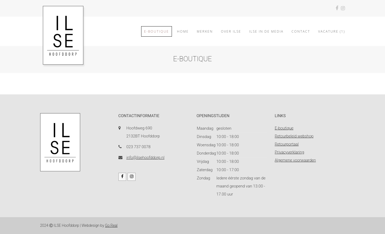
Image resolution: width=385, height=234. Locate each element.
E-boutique (284, 128)
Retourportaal (287, 144)
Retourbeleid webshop (294, 136)
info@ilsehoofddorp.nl (145, 157)
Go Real (111, 225)
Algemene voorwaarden (295, 160)
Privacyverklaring (289, 152)
